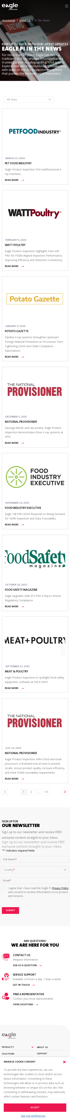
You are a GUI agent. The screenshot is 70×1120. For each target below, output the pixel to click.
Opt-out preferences (33, 1116)
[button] (64, 1062)
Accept (35, 1107)
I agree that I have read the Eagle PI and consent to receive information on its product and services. (38, 892)
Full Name (10, 859)
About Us (42, 1047)
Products (8, 1047)
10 (46, 791)
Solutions (8, 1054)
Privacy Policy (60, 888)
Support (42, 1054)
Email (7, 880)
